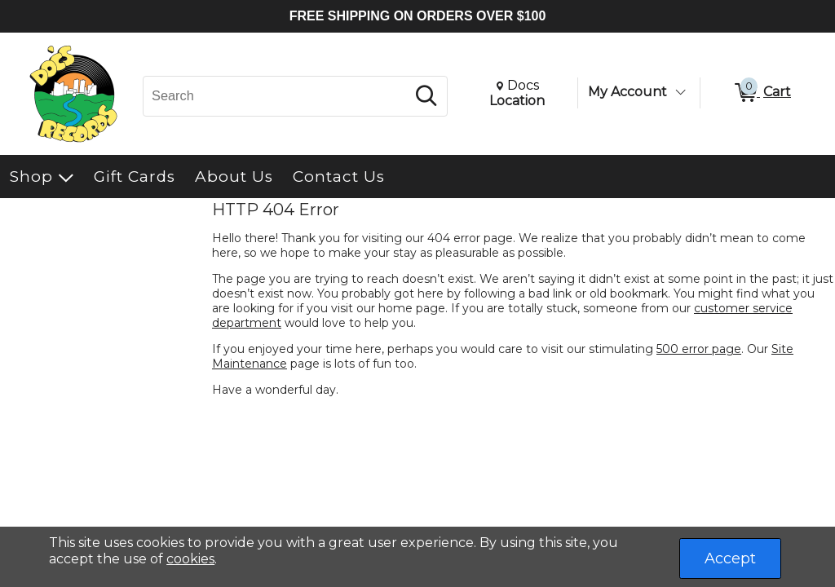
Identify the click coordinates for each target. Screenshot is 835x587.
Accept (730, 558)
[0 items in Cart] (762, 93)
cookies (190, 559)
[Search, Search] (277, 96)
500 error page (698, 349)
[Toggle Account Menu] (680, 92)
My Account (627, 91)
